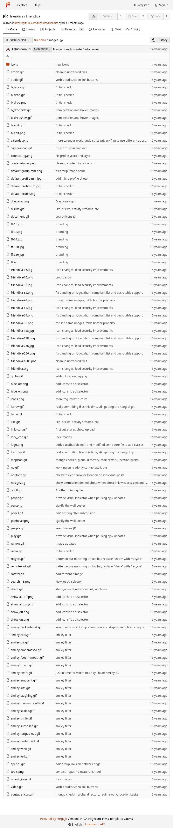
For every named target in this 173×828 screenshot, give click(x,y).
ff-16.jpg (14, 224)
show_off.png (17, 612)
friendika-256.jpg (20, 346)
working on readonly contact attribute (81, 467)
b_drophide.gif (18, 110)
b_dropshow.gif (19, 118)
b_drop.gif (15, 95)
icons (12, 64)
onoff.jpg (14, 490)
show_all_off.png (20, 597)
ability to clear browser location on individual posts (90, 475)
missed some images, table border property (85, 300)
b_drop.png (16, 102)
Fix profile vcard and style (73, 156)
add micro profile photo (72, 178)
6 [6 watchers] (121, 16)
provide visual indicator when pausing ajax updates (90, 498)
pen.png (14, 505)
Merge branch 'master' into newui (76, 49)
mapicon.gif (16, 460)
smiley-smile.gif (19, 718)
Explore (22, 5)
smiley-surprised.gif (21, 726)
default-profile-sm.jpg (23, 186)
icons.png (15, 399)
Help (37, 5)
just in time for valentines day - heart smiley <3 (87, 673)
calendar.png (17, 140)
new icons (62, 64)
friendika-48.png (19, 300)
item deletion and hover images (77, 110)
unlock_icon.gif (18, 779)
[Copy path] (61, 40)
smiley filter (63, 635)
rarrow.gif (15, 543)
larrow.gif (15, 407)
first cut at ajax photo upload (75, 429)
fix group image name (70, 171)
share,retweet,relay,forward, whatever (81, 589)
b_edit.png (15, 133)
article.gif (14, 72)
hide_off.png (17, 384)
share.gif (14, 589)
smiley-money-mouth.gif (25, 703)
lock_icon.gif (17, 437)
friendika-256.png (20, 353)
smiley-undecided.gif (22, 741)
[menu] (75, 824)
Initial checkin (65, 87)
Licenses (91, 824)
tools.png (15, 772)
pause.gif (14, 498)
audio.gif (14, 80)
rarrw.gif (14, 551)
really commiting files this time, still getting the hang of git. (95, 407)
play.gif (13, 536)
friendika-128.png (20, 338)
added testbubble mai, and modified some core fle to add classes (100, 445)
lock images (64, 437)
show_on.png (17, 619)
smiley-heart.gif (19, 673)
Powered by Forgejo (53, 819)
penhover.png (17, 521)
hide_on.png (17, 391)
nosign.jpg (15, 483)
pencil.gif (14, 513)
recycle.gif (15, 559)
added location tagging (71, 376)
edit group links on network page (78, 764)
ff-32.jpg (14, 232)
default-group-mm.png (24, 171)
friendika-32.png (19, 292)
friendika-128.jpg (20, 331)
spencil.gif (15, 764)
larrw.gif (14, 414)
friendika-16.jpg (19, 270)
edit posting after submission (75, 513)
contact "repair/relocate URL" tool (78, 772)
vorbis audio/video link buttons (77, 80)
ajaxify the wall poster (70, 505)
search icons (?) (66, 216)
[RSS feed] (93, 16)
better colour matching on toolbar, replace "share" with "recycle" (99, 559)
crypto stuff (63, 277)
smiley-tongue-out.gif (23, 734)
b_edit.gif (14, 125)
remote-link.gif (18, 566)
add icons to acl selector (72, 384)
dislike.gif (15, 209)
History (159, 40)
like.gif (13, 422)
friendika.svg (17, 369)
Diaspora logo (65, 201)
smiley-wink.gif (18, 749)
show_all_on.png (19, 604)
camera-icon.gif (19, 148)
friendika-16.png (19, 277)
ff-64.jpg (14, 239)
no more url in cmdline (71, 148)
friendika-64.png (19, 315)
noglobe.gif (16, 475)
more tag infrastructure (71, 399)
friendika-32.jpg (19, 285)
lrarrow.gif (15, 452)
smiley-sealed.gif (20, 711)
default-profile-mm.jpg (24, 178)
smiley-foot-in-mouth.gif (25, 657)
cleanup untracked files (71, 72)
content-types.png (21, 163)
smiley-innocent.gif (21, 680)
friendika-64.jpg (19, 308)
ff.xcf (12, 262)
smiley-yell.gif (17, 756)
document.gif (17, 216)
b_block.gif (16, 87)
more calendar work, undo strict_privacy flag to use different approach (103, 140)
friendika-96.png (19, 323)
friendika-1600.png (21, 361)
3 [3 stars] (143, 16)
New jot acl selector (69, 581)
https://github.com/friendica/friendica (36, 23)
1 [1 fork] (166, 16)
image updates (66, 543)
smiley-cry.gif (17, 642)
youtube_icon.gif (19, 794)
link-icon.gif (16, 429)
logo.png (14, 445)
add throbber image (69, 574)
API (102, 824)
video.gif (14, 787)
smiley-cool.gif (18, 635)
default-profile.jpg (20, 194)
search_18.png (18, 581)
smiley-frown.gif (19, 665)
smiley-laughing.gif (21, 696)
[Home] (8, 5)
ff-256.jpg (15, 254)
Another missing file (69, 490)
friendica (16, 16)
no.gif (12, 467)
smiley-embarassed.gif (23, 650)
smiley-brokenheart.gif (24, 627)
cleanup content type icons (74, 163)
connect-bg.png (19, 156)
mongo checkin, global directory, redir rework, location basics (97, 460)
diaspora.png (17, 201)
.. (9, 57)
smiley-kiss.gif (18, 688)
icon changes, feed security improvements (84, 270)
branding (62, 224)
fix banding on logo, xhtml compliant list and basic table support (99, 292)
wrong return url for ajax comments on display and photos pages (100, 627)
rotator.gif (15, 574)
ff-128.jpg (15, 247)
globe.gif (14, 376)
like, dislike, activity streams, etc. (77, 209)
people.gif (15, 528)
